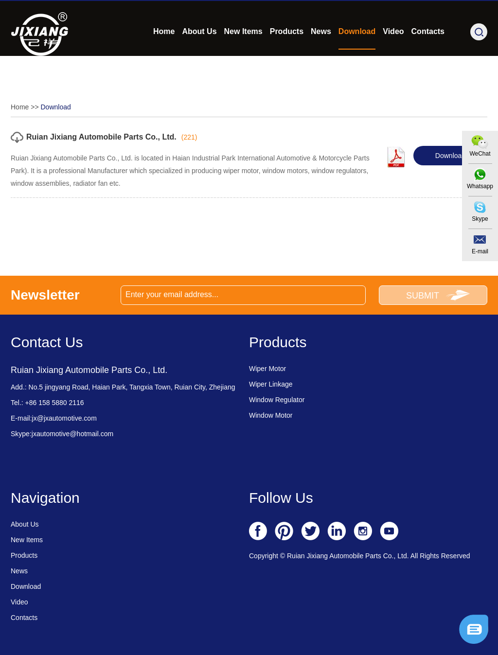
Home (164, 57)
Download (356, 57)
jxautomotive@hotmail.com (72, 434)
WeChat (479, 153)
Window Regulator (276, 400)
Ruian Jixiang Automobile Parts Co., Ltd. (101, 137)
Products (286, 57)
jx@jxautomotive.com (124, 13)
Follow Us (281, 498)
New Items (243, 57)
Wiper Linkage (271, 384)
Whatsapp (480, 186)
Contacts (428, 57)
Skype (480, 218)
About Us (199, 57)
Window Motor (270, 415)
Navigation (45, 498)
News (321, 57)
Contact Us (47, 342)
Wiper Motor (267, 368)
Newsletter (45, 294)
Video (393, 57)
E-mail (480, 251)
